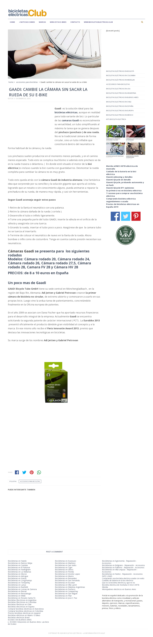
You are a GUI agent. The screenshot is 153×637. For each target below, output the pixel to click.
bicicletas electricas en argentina (121, 93)
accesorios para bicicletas (27, 82)
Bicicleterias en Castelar (18, 565)
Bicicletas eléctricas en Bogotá (120, 71)
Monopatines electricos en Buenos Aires (119, 589)
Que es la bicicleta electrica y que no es (118, 582)
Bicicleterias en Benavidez (66, 578)
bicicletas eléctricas (66, 112)
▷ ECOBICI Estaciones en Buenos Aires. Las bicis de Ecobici (28, 623)
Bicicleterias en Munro (64, 576)
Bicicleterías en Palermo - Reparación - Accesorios (123, 567)
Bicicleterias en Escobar (65, 582)
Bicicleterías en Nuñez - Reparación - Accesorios (122, 574)
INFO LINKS (107, 576)
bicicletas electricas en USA (118, 88)
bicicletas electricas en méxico (119, 115)
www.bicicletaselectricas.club (98, 22)
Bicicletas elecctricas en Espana (21, 606)
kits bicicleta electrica (116, 119)
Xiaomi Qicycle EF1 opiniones (120, 187)
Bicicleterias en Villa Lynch (66, 585)
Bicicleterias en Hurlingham (19, 569)
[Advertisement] (98, 11)
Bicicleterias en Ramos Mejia (20, 563)
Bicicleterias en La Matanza (19, 572)
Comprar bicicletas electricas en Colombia (25, 611)
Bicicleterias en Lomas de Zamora (22, 589)
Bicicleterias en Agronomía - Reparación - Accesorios (119, 562)
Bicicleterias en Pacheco (65, 589)
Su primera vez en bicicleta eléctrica (123, 190)
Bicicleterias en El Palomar (19, 567)
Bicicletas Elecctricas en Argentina (22, 600)
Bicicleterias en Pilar (63, 595)
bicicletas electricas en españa (119, 106)
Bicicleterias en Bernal (17, 591)
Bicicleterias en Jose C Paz (66, 598)
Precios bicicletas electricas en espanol (24, 613)
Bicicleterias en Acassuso (65, 561)
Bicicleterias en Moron (17, 574)
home (11, 82)
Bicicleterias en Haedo (17, 561)
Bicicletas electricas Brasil (18, 617)
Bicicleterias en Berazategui (19, 593)
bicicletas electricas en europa (120, 110)
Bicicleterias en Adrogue (18, 576)
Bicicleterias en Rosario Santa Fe (21, 598)
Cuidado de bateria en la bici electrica (117, 580)
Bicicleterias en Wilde (17, 595)
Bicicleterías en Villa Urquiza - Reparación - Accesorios (120, 570)
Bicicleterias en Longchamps (20, 580)
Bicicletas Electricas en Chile (19, 604)
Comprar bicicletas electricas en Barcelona (26, 609)
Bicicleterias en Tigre (63, 567)
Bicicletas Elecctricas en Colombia (22, 602)
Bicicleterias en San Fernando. (67, 580)
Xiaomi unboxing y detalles (119, 177)
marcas (42, 22)
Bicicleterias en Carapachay (66, 591)
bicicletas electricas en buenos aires (122, 97)
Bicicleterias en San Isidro (65, 565)
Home (12, 22)
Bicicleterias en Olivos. (64, 569)
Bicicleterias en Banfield (18, 587)
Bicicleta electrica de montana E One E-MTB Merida (120, 586)
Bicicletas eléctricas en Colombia (120, 75)
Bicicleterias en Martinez (65, 563)
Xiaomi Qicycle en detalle (118, 179)
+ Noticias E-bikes (27, 22)
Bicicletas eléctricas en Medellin (120, 80)
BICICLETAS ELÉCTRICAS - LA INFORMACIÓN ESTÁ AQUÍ (84, 633)
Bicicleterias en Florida (64, 572)
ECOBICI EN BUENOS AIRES (20, 619)
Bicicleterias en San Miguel (66, 593)
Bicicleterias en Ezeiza (17, 578)
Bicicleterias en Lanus (17, 585)
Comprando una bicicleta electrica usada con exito (123, 578)
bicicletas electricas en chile (118, 102)
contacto (75, 22)
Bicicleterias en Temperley (19, 582)
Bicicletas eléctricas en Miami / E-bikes (24, 615)
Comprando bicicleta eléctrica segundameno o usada (121, 200)
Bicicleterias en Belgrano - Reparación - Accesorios (123, 565)
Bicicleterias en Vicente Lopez (67, 574)
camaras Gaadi (70, 120)
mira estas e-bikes (58, 22)
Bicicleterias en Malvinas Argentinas (70, 587)
